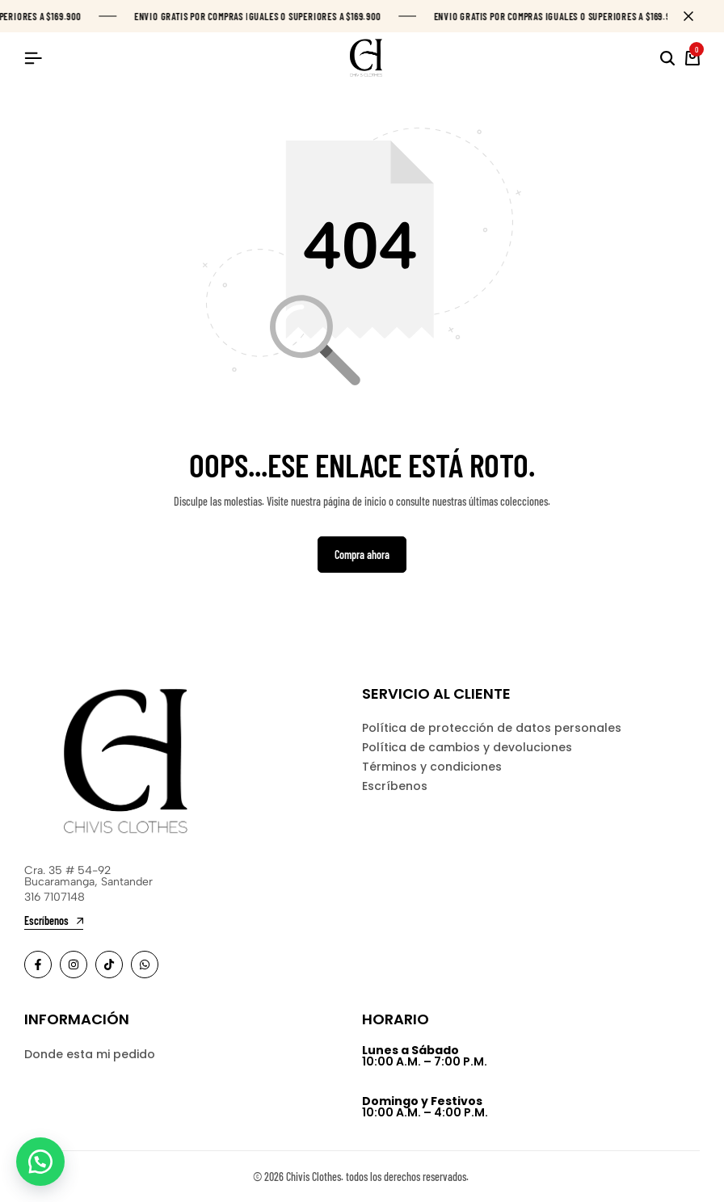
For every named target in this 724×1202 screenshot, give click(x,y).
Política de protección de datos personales (491, 729)
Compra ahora (362, 555)
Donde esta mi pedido (89, 1055)
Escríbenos (394, 787)
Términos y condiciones (432, 768)
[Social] (38, 965)
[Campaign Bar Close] (695, 16)
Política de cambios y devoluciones (467, 748)
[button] (40, 1161)
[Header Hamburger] (33, 57)
